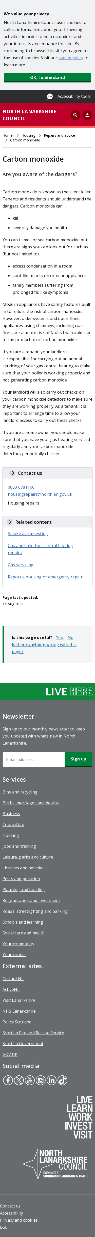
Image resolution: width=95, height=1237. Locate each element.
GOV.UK (10, 1054)
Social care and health (24, 933)
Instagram (40, 1081)
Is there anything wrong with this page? (44, 648)
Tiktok (62, 1081)
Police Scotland (17, 1022)
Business (11, 813)
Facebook (8, 1081)
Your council (14, 954)
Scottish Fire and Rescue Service (33, 1033)
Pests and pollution (21, 878)
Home (8, 135)
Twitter (18, 1081)
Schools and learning (23, 922)
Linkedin (51, 1081)
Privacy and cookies (19, 1220)
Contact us (10, 1206)
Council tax (13, 824)
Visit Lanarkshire (19, 1000)
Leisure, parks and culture (28, 857)
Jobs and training (19, 846)
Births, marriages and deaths (31, 803)
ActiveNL (11, 989)
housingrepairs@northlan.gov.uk (40, 494)
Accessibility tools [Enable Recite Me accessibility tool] (74, 96)
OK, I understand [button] (47, 77)
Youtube (29, 1081)
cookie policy (71, 58)
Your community (18, 944)
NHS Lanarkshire (19, 1011)
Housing (28, 135)
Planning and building (24, 889)
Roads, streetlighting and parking (35, 911)
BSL (3, 1227)
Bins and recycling (20, 792)
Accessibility (11, 1213)
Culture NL (13, 978)
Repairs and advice (59, 135)
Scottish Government (23, 1043)
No (70, 637)
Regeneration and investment (31, 900)
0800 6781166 (21, 487)
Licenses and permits (23, 868)
